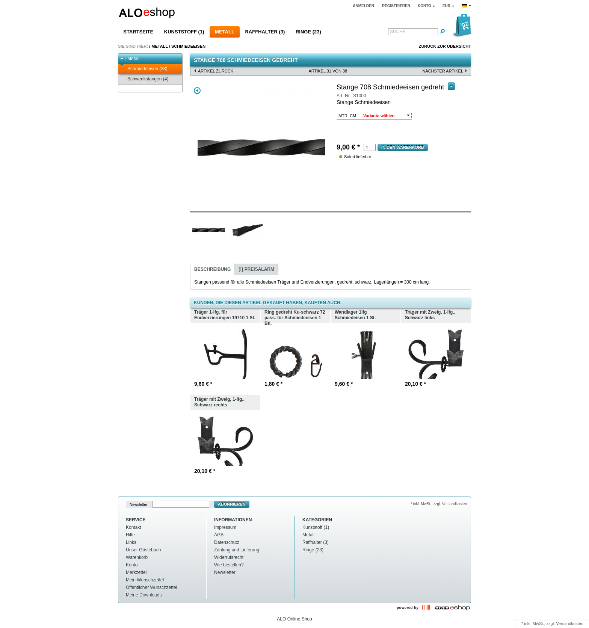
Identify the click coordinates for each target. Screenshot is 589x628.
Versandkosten (569, 623)
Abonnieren (232, 504)
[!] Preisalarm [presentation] (256, 269)
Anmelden (363, 6)
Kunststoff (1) (184, 32)
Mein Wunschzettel (145, 580)
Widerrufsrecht (228, 557)
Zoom (197, 90)
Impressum (225, 527)
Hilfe (130, 534)
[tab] (212, 269)
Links (131, 542)
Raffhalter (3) (265, 32)
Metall (224, 32)
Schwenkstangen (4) (144, 79)
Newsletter (138, 504)
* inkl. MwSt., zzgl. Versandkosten (439, 504)
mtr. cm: (347, 115)
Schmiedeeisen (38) (144, 69)
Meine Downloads (144, 595)
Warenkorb (137, 557)
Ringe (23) (308, 32)
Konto (131, 565)
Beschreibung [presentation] (212, 269)
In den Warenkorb (402, 147)
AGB (219, 534)
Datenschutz (226, 542)
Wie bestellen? (229, 565)
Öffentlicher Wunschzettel (151, 587)
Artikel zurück (215, 71)
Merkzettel (136, 572)
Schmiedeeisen (188, 46)
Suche (398, 31)
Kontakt (133, 527)
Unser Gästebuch (143, 550)
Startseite (138, 32)
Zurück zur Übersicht (445, 46)
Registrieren (396, 6)
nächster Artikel (442, 71)
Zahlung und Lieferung (236, 550)
